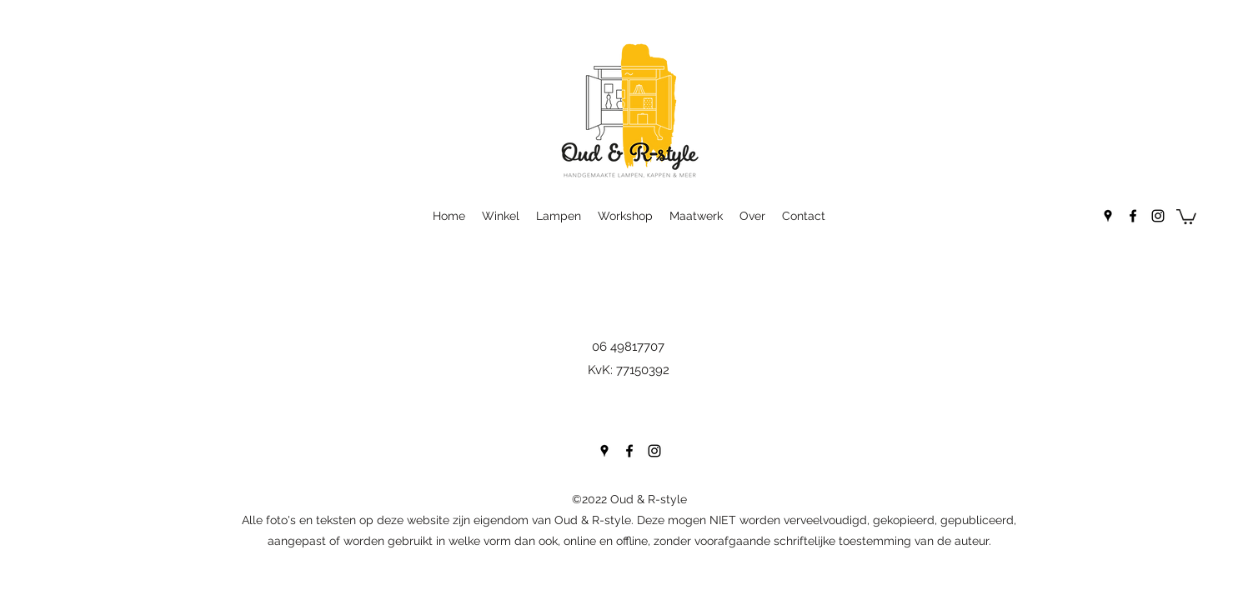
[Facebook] (1133, 216)
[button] (1186, 216)
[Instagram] (1158, 216)
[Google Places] (1108, 216)
